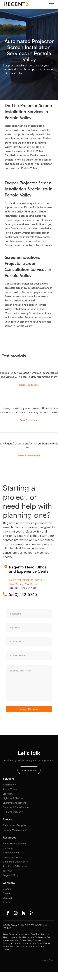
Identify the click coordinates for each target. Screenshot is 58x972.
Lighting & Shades (13, 798)
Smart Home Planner (14, 843)
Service (7, 819)
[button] (51, 4)
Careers (7, 893)
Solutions (8, 778)
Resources (9, 837)
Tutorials (7, 870)
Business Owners (12, 857)
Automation (9, 784)
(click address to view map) (22, 587)
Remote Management (15, 829)
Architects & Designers (15, 866)
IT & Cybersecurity (13, 811)
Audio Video (10, 789)
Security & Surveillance (16, 807)
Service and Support (14, 825)
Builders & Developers (15, 861)
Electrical (8, 793)
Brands (7, 888)
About (6, 902)
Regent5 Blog (10, 875)
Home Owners (11, 852)
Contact (7, 897)
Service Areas (47, 959)
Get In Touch (29, 770)
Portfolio (8, 848)
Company (9, 882)
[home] (16, 4)
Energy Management (14, 802)
